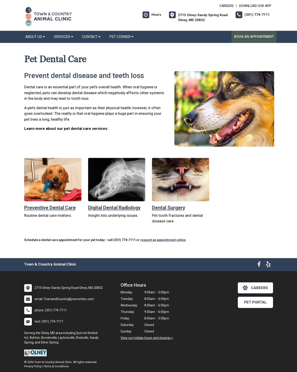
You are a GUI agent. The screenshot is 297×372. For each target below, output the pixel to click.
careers (255, 287)
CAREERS (226, 6)
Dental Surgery (168, 207)
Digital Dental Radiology (114, 207)
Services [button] (63, 37)
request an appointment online (163, 240)
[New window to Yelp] (268, 265)
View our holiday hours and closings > (147, 338)
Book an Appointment (254, 37)
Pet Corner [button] (121, 37)
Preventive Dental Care (50, 207)
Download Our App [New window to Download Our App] (255, 6)
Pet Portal (255, 302)
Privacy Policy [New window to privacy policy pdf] (32, 366)
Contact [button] (91, 37)
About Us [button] (35, 37)
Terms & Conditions (56, 366)
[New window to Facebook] (259, 265)
